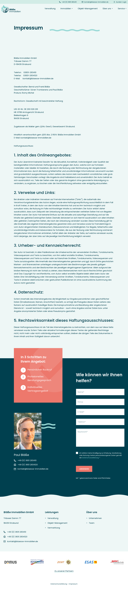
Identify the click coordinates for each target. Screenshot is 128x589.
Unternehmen (95, 518)
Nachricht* (83, 431)
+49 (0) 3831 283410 (69, 2)
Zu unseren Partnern (64, 571)
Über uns (91, 512)
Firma (80, 402)
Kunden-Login (121, 2)
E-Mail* (81, 412)
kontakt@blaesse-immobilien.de (96, 2)
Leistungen (51, 512)
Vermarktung (54, 527)
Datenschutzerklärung (90, 458)
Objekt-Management (88, 9)
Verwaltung (50, 9)
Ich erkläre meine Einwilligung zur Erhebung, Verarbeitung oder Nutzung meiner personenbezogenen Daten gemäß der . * (100, 455)
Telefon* (82, 422)
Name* (81, 392)
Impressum (73, 584)
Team (91, 523)
